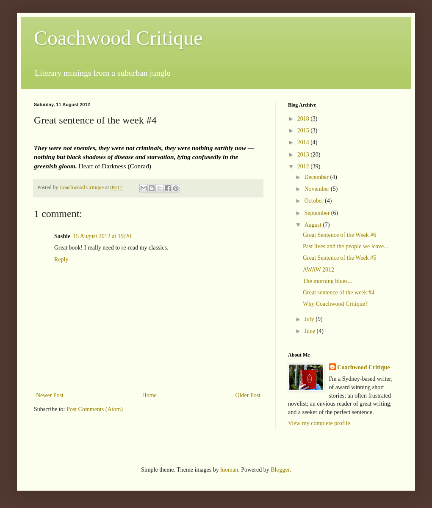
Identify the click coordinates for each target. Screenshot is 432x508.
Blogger (280, 470)
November (317, 189)
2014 (304, 142)
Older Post (248, 395)
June (310, 331)
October (314, 201)
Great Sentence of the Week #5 (339, 258)
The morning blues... (327, 281)
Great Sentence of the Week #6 (339, 235)
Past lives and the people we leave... (345, 246)
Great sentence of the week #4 (338, 292)
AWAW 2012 (318, 269)
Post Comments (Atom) (94, 409)
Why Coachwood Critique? (335, 304)
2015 (304, 130)
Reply (61, 259)
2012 (304, 166)
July (310, 319)
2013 (304, 154)
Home (149, 395)
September (317, 213)
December (317, 177)
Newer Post (50, 395)
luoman (229, 470)
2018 (304, 118)
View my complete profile (319, 423)
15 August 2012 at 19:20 (102, 236)
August (313, 225)
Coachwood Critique (118, 38)
